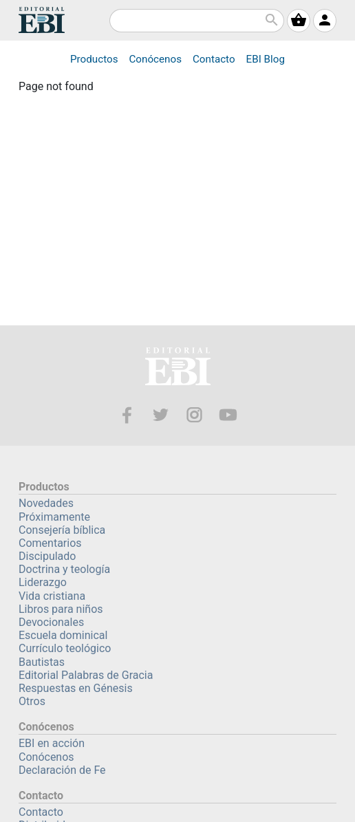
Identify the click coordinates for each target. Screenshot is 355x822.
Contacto (214, 59)
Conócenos (155, 59)
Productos (94, 59)
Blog (265, 59)
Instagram (194, 415)
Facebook (127, 415)
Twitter (161, 415)
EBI (42, 20)
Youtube (228, 415)
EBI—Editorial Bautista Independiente (178, 368)
